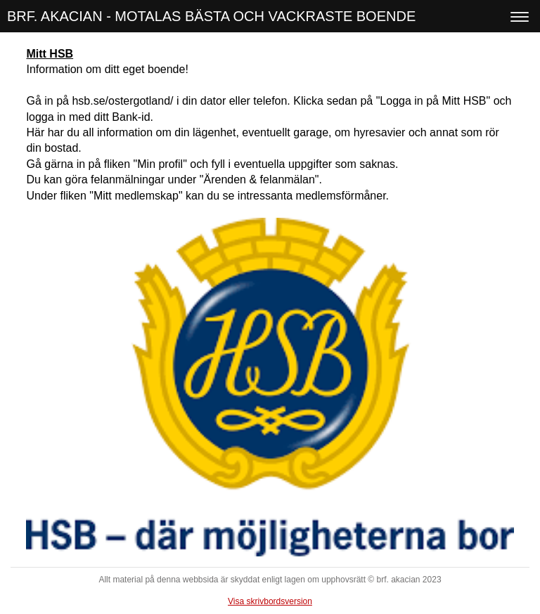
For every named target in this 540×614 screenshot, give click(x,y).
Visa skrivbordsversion (270, 601)
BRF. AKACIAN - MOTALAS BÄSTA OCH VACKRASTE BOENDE (211, 16)
